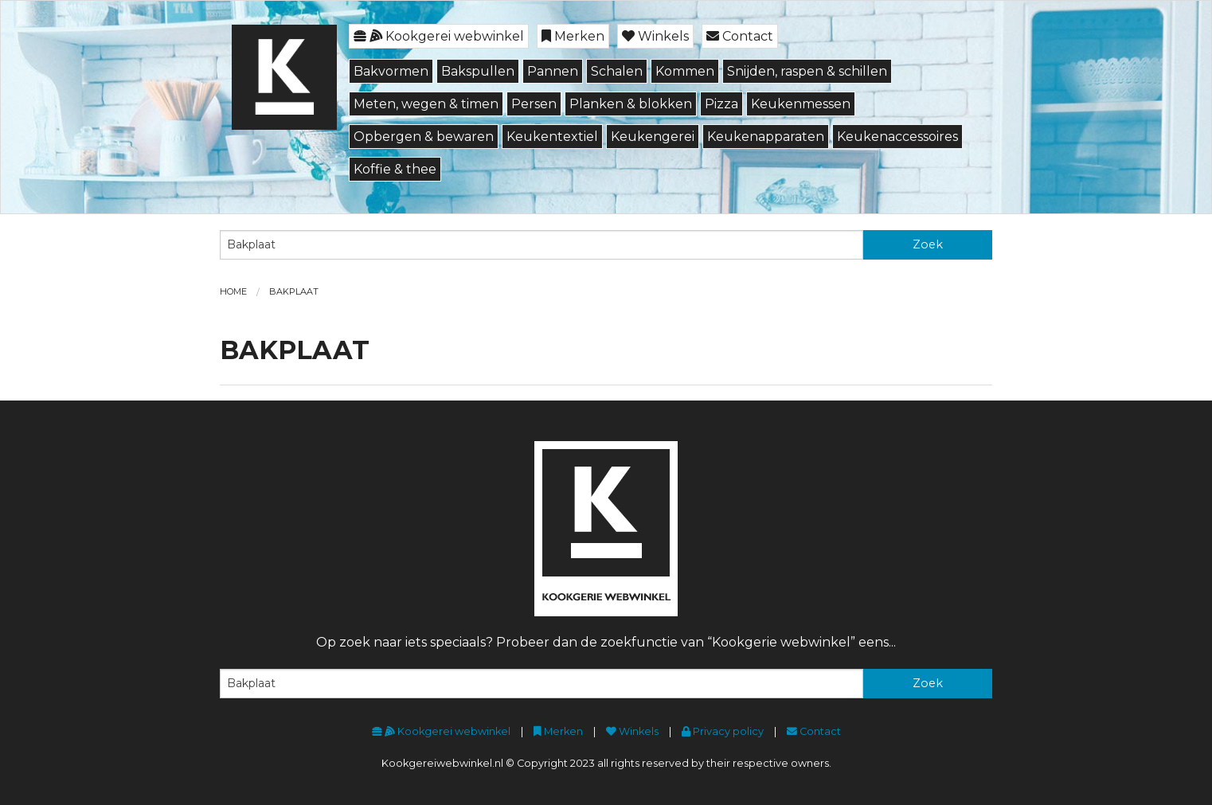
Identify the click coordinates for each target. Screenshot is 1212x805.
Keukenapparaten (765, 136)
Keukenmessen (800, 103)
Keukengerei (652, 136)
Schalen (617, 71)
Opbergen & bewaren (424, 136)
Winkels (655, 36)
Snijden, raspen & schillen (807, 71)
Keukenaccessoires (897, 136)
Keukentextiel (552, 136)
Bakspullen (477, 71)
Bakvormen (391, 71)
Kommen (684, 71)
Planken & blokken (630, 103)
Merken (572, 36)
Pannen (552, 71)
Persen (534, 103)
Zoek (928, 244)
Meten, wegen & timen (426, 103)
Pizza (721, 103)
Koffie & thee (395, 169)
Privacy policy (723, 731)
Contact (739, 36)
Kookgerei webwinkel (439, 36)
